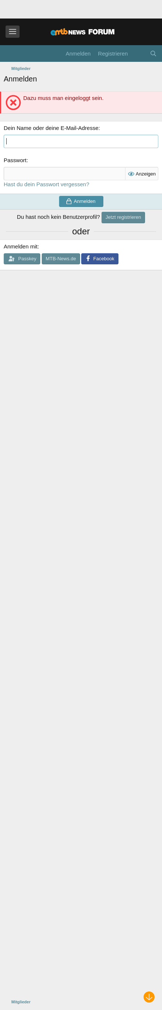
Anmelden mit (21, 246)
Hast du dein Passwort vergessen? (46, 184)
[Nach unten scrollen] (149, 997)
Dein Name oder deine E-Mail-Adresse (51, 128)
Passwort (15, 160)
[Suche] (153, 53)
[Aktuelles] (138, 53)
